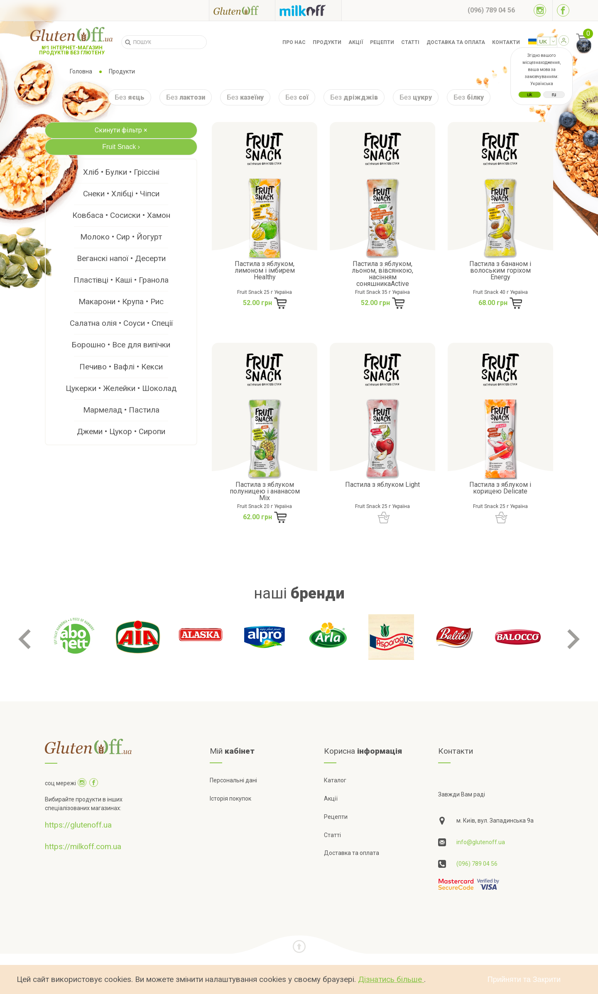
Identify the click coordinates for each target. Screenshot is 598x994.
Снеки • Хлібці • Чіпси (121, 193)
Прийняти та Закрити (524, 979)
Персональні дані (233, 780)
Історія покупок (230, 798)
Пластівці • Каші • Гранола (121, 280)
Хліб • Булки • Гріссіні (121, 172)
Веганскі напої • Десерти (121, 258)
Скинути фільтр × (121, 130)
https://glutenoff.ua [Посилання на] (78, 825)
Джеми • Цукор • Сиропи (121, 431)
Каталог (335, 780)
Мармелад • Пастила (121, 410)
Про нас (294, 42)
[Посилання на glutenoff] (242, 10)
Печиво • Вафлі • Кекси (121, 366)
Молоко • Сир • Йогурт (121, 237)
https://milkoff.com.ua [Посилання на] (83, 846)
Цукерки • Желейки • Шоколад (121, 388)
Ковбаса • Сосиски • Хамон (121, 215)
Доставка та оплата (455, 42)
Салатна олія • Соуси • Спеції (121, 323)
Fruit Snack (121, 146)
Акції (355, 42)
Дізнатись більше (391, 979)
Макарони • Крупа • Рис (121, 301)
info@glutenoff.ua (480, 842)
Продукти (327, 42)
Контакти (506, 42)
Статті (410, 42)
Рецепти (382, 42)
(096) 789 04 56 (477, 863)
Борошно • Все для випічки (121, 344)
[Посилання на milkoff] (308, 10)
